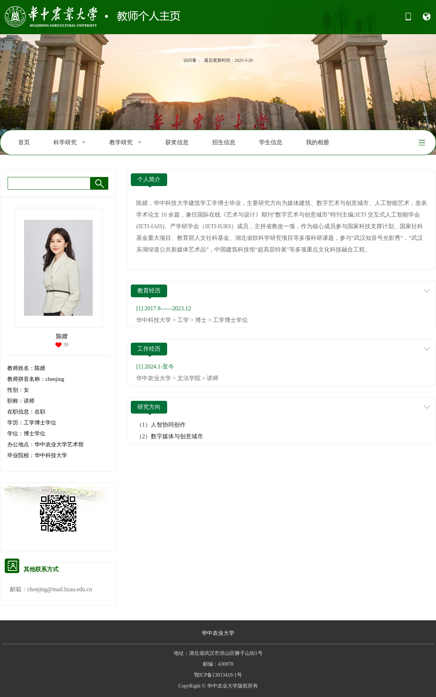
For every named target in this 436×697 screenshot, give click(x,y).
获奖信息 (177, 142)
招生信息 (223, 142)
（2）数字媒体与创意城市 (169, 436)
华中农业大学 (218, 633)
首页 (24, 142)
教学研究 (125, 142)
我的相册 (317, 142)
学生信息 (270, 142)
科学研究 (69, 142)
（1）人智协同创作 (161, 425)
